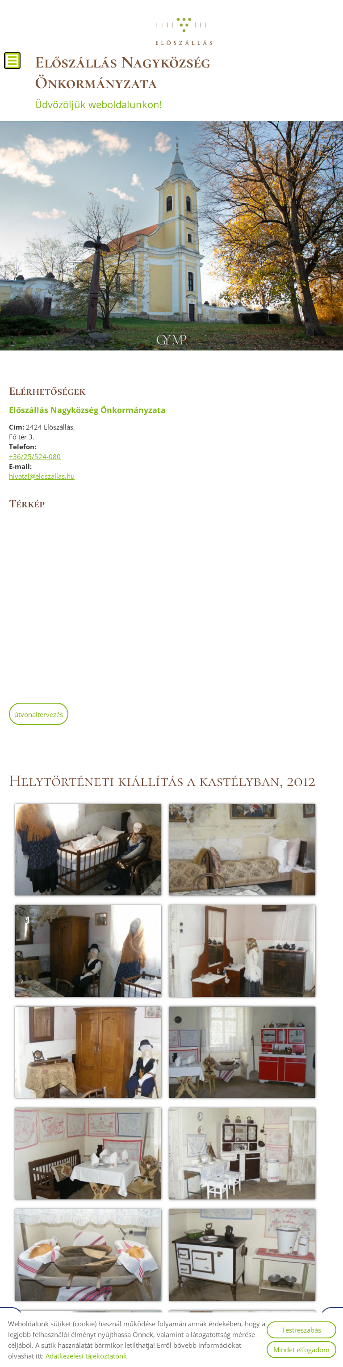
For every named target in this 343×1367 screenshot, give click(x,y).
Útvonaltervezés (38, 712)
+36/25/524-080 (35, 454)
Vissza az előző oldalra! (65, 1217)
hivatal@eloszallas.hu (42, 473)
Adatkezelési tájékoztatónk (86, 1355)
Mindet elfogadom (301, 1349)
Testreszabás (301, 1329)
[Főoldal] (183, 31)
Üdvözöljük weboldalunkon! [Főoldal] (184, 79)
